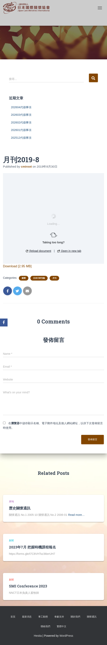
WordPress (66, 635)
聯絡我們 (45, 626)
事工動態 (43, 616)
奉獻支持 (59, 616)
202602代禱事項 (21, 122)
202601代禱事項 (21, 130)
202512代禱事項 (21, 137)
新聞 (24, 278)
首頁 (13, 616)
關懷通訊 (91, 616)
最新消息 (27, 616)
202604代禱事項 (21, 107)
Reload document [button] (38, 250)
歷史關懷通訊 (19, 508)
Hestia (38, 635)
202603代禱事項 (21, 114)
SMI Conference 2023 (28, 586)
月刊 (54, 278)
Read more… (76, 514)
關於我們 (75, 616)
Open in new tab (69, 250)
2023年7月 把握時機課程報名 (32, 547)
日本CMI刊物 (39, 278)
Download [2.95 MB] (17, 266)
